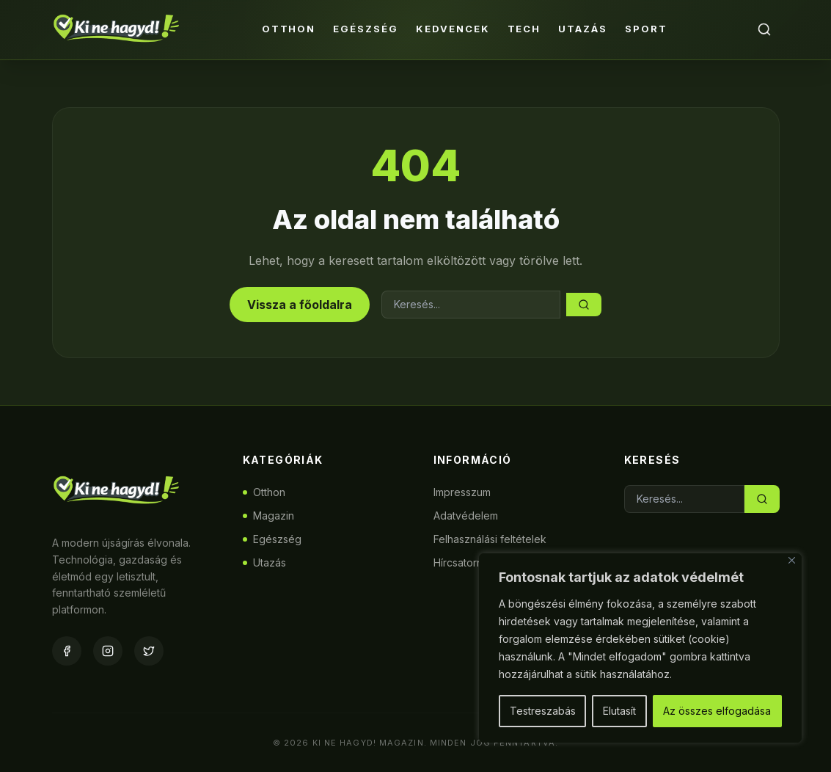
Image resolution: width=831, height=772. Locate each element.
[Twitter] (149, 651)
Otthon (289, 28)
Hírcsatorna (460, 562)
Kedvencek (453, 28)
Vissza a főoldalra (299, 304)
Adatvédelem (465, 515)
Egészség (365, 28)
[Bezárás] (791, 560)
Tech (524, 28)
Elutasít (619, 710)
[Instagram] (107, 651)
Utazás (582, 28)
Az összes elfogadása (717, 710)
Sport (646, 28)
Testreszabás (543, 710)
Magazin (268, 515)
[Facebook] (66, 651)
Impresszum (462, 492)
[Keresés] (764, 29)
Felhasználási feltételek (489, 539)
